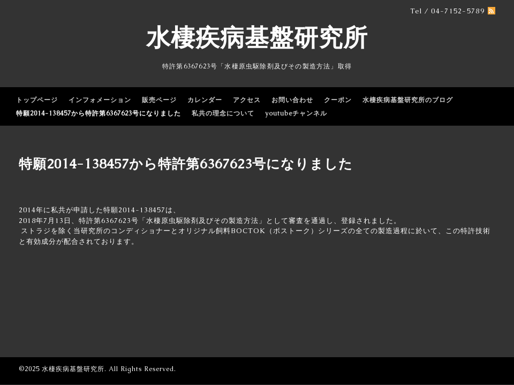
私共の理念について (223, 113)
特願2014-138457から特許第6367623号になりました (98, 113)
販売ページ (159, 100)
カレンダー (204, 100)
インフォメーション (100, 100)
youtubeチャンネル (296, 113)
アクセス (247, 100)
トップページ (37, 100)
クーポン (338, 100)
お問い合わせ (292, 100)
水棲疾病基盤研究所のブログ (407, 100)
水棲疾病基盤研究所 (257, 37)
